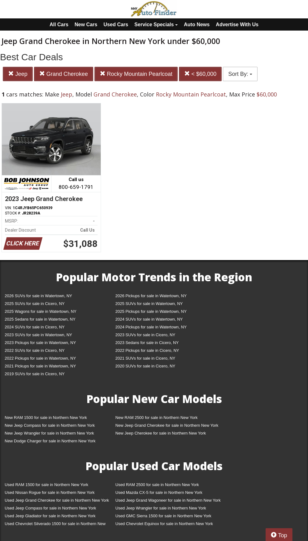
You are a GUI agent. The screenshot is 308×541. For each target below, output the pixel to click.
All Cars (59, 24)
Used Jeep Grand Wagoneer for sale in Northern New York (168, 500)
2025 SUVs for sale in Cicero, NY (35, 303)
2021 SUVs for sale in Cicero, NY (145, 358)
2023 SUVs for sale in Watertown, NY (38, 334)
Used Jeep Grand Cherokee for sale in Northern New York (57, 500)
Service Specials (156, 24)
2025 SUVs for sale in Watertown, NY (149, 303)
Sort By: (240, 74)
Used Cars (115, 24)
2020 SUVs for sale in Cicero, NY (145, 366)
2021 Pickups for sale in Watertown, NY (40, 366)
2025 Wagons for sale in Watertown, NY (40, 311)
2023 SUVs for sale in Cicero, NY (145, 334)
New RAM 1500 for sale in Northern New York (46, 417)
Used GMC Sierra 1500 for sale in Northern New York (163, 516)
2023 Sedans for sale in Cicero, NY (147, 342)
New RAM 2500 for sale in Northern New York (156, 417)
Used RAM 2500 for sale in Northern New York (157, 484)
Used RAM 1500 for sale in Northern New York (46, 484)
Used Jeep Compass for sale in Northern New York (50, 508)
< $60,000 (200, 74)
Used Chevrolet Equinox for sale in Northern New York (164, 523)
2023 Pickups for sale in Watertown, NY (40, 342)
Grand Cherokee (63, 74)
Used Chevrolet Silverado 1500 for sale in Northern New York (55, 525)
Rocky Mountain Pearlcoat (136, 74)
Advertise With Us (237, 24)
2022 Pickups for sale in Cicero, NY (147, 350)
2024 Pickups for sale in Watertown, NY (151, 327)
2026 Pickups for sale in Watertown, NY (151, 295)
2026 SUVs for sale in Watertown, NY (38, 295)
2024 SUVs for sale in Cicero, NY (35, 327)
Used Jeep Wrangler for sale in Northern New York (160, 508)
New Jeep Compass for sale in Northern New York (50, 425)
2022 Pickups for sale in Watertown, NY (40, 358)
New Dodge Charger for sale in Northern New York (50, 441)
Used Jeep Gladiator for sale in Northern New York (50, 516)
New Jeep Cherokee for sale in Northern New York (160, 433)
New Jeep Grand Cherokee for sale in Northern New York (166, 425)
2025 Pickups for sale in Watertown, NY (151, 311)
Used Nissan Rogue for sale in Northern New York (49, 492)
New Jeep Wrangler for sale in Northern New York (49, 433)
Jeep (17, 74)
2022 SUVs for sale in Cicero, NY (35, 350)
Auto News (197, 24)
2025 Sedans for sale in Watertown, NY (40, 319)
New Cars (86, 24)
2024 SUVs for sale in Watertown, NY (149, 319)
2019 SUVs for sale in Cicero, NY (35, 373)
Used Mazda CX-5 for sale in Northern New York (158, 492)
